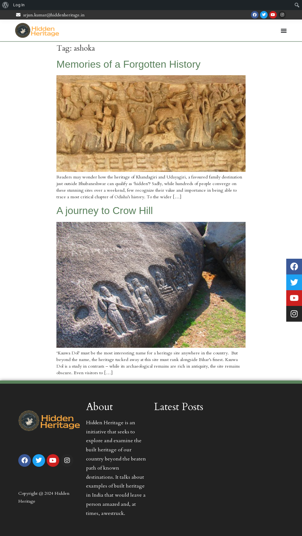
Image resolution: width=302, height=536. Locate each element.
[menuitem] (5, 5)
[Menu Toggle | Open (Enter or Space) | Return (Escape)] (284, 30)
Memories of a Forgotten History (128, 64)
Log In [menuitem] (19, 5)
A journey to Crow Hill (104, 210)
